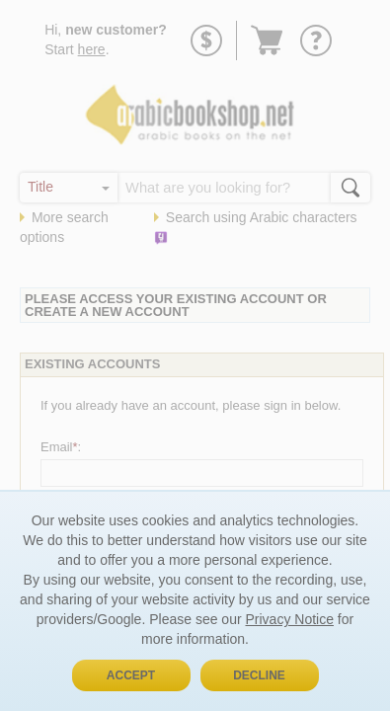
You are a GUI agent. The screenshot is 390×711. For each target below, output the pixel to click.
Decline (259, 675)
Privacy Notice (289, 619)
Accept (131, 675)
